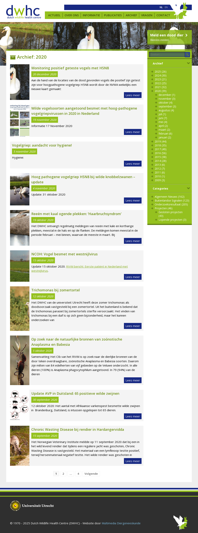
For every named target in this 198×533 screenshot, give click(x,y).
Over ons (72, 15)
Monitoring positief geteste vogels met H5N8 (70, 68)
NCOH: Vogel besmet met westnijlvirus (64, 254)
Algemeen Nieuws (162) (169, 196)
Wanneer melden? (159, 39)
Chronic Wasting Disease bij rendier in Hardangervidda (77, 429)
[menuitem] (161, 7)
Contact (163, 15)
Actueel (54, 15)
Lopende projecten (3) (172, 219)
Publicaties (113, 15)
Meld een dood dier (169, 35)
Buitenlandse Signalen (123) (172, 200)
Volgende (91, 473)
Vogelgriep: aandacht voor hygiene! (42, 145)
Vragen (146, 15)
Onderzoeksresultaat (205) (171, 204)
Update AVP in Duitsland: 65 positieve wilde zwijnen (75, 393)
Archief (131, 15)
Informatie (91, 15)
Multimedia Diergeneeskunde (121, 523)
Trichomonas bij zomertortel (55, 290)
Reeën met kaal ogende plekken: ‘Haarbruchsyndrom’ (76, 213)
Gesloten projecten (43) (171, 214)
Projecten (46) (163, 208)
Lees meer (132, 95)
